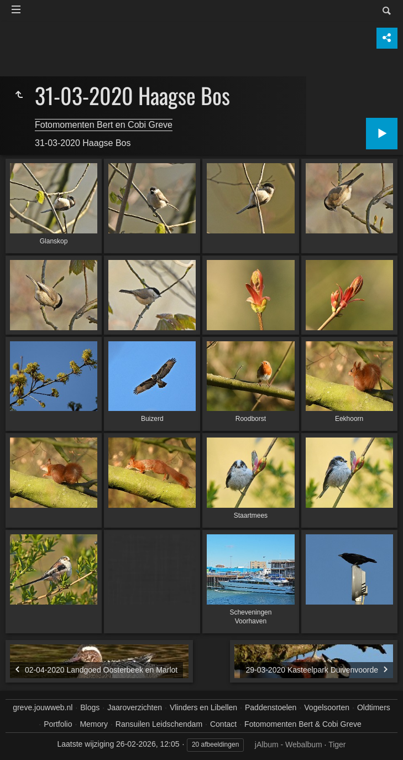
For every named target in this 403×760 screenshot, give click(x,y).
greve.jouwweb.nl (42, 707)
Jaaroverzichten (134, 707)
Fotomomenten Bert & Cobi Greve (303, 724)
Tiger (337, 744)
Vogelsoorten (326, 707)
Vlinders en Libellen (203, 707)
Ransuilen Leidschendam (159, 724)
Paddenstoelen (270, 707)
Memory (94, 724)
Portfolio (58, 724)
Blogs (90, 707)
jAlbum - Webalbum (288, 744)
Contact (223, 724)
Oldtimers (373, 707)
